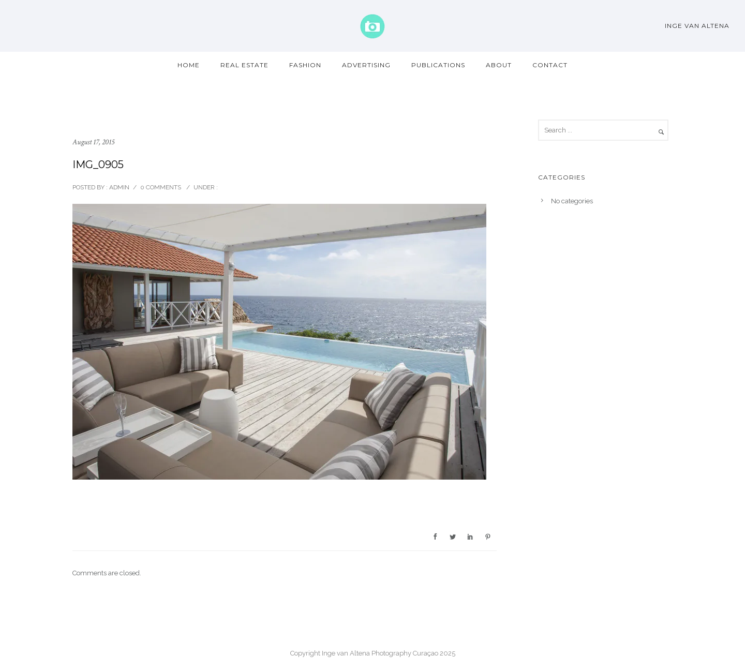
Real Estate (244, 65)
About (499, 65)
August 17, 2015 (93, 142)
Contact (550, 65)
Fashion (305, 65)
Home (188, 65)
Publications (438, 65)
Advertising (366, 65)
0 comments (160, 187)
